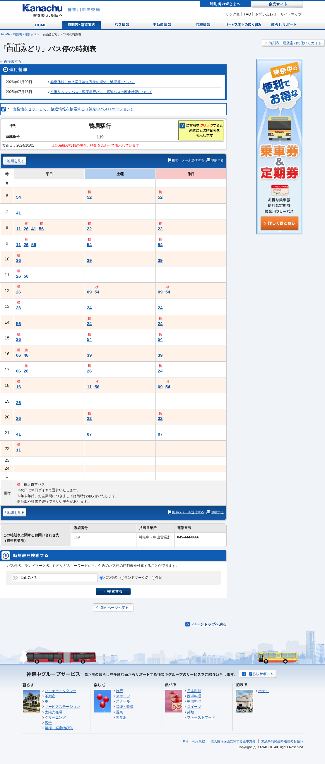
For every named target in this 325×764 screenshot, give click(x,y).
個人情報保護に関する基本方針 (233, 741)
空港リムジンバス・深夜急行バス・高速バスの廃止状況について (101, 92)
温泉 (119, 712)
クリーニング (55, 717)
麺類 (190, 712)
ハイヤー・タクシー (60, 691)
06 (18, 355)
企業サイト (277, 4)
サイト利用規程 (193, 741)
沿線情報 (202, 24)
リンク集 (233, 14)
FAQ (247, 14)
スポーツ (123, 696)
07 (89, 434)
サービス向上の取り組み (243, 24)
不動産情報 (162, 24)
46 (26, 355)
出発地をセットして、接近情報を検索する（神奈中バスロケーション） (73, 109)
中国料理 (194, 701)
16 (18, 386)
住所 (158, 578)
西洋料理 (194, 696)
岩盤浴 (121, 717)
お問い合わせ (265, 14)
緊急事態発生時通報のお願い (282, 741)
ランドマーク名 (136, 578)
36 (18, 260)
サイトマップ (291, 14)
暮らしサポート (283, 24)
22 (89, 228)
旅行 (119, 691)
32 (160, 418)
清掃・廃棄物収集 (59, 728)
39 (89, 260)
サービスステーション (62, 707)
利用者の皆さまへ (225, 4)
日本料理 (194, 691)
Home (42, 24)
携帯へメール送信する (188, 160)
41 (18, 212)
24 (89, 307)
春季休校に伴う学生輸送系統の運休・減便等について (92, 82)
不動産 (50, 696)
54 (18, 197)
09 (89, 291)
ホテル (263, 691)
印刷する (217, 160)
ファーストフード (201, 717)
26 (26, 228)
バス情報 (122, 24)
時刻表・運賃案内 (82, 24)
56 (41, 228)
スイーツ (194, 707)
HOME (5, 34)
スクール (123, 701)
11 (18, 228)
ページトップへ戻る (209, 624)
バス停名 (110, 578)
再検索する (12, 61)
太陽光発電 (53, 712)
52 (89, 197)
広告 (48, 723)
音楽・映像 (125, 707)
